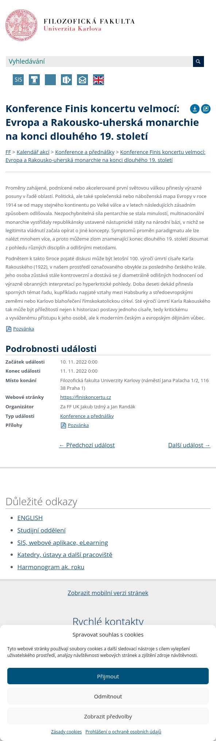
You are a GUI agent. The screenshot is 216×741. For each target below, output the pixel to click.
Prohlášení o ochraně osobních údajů (123, 732)
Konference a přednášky (84, 151)
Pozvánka (19, 328)
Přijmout (108, 676)
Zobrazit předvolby (108, 716)
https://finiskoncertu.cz (85, 397)
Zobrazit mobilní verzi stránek (108, 593)
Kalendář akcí (33, 151)
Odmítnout (108, 696)
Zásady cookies (66, 732)
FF (8, 151)
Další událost (189, 445)
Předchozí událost (87, 445)
